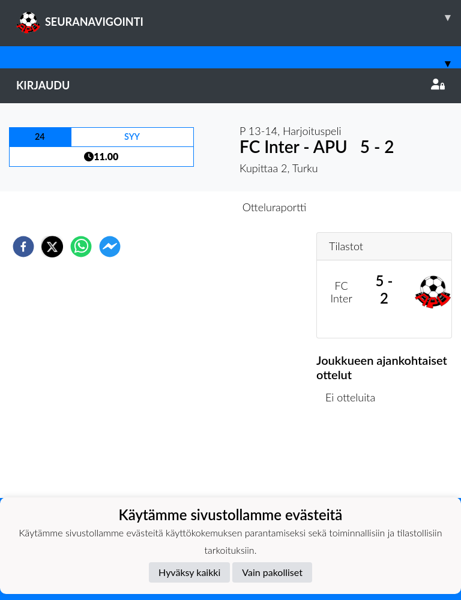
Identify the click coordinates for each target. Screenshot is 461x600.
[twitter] (52, 246)
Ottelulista (355, 457)
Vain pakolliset (272, 572)
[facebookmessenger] (110, 246)
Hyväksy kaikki (189, 572)
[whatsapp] (81, 246)
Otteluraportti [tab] (275, 207)
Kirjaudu (230, 85)
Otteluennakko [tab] (189, 207)
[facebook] (23, 246)
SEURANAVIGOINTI (238, 17)
